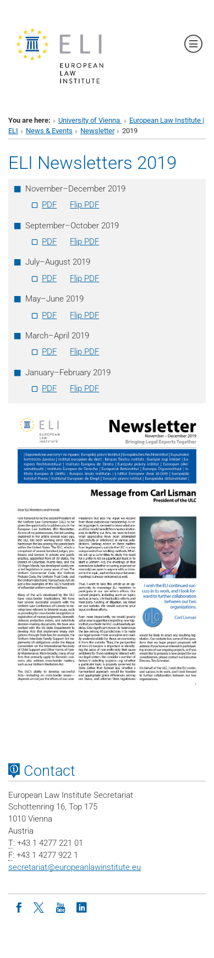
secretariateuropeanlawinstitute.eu (74, 867)
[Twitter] (39, 906)
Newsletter (97, 131)
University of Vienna (90, 120)
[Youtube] (60, 906)
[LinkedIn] (81, 906)
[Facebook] (18, 906)
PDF (49, 205)
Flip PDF (84, 205)
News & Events (49, 131)
